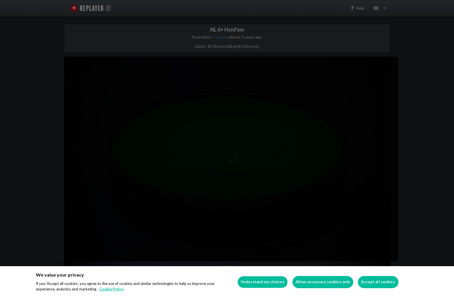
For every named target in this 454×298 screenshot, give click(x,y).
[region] (227, 282)
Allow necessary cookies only (323, 281)
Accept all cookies (378, 281)
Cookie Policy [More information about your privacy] (111, 289)
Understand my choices (263, 281)
